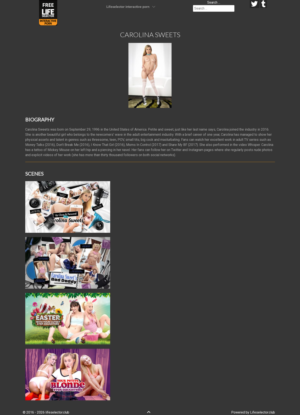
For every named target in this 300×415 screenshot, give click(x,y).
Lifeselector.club (262, 412)
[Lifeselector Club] (48, 12)
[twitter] (254, 4)
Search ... (213, 2)
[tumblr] (263, 4)
